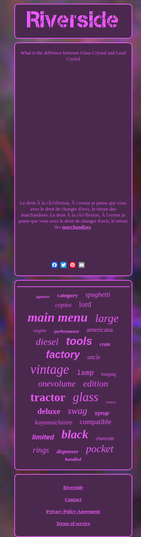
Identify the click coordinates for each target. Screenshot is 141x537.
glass (86, 397)
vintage (49, 369)
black (75, 434)
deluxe (48, 411)
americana (99, 329)
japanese (43, 297)
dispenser (67, 451)
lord (85, 304)
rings (41, 449)
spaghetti (97, 294)
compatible (95, 422)
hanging (108, 374)
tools (79, 341)
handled (73, 459)
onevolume (57, 383)
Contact (73, 499)
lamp (85, 373)
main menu (58, 317)
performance (66, 331)
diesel (47, 341)
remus (111, 402)
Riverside (73, 487)
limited (43, 437)
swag (77, 411)
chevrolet (105, 438)
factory (63, 354)
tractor (47, 397)
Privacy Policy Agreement (73, 511)
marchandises (76, 227)
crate (105, 344)
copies (63, 304)
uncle (93, 357)
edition (95, 383)
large (106, 318)
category (67, 295)
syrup (102, 413)
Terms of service (73, 523)
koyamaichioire (53, 422)
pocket (100, 448)
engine (40, 330)
